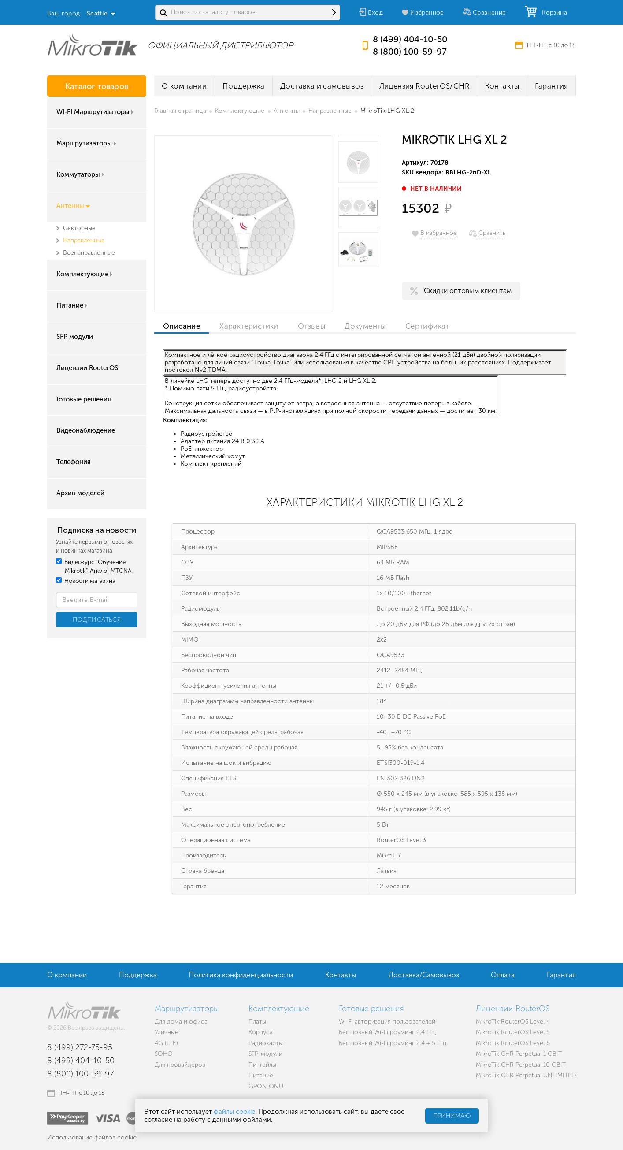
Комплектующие (85, 274)
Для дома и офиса (181, 1021)
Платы (257, 1021)
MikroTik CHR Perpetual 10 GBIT (521, 1064)
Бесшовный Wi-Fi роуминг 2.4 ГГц (387, 1032)
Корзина (552, 12)
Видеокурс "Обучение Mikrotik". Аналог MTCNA (94, 566)
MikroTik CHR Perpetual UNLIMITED (526, 1075)
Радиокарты (265, 1043)
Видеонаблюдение (85, 430)
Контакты (502, 86)
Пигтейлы (262, 1064)
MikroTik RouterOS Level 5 (513, 1032)
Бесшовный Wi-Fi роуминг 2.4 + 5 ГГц (392, 1043)
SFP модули (74, 337)
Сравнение (489, 12)
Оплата (503, 975)
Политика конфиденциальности (241, 975)
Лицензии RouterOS (87, 368)
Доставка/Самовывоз (424, 975)
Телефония (73, 462)
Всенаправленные (89, 252)
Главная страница (180, 111)
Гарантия (551, 86)
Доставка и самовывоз (321, 86)
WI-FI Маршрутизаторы (95, 112)
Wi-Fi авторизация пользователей (387, 1021)
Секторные (79, 228)
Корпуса (260, 1032)
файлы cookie (234, 1112)
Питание (72, 305)
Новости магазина (85, 581)
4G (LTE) (166, 1043)
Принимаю (452, 1116)
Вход (375, 12)
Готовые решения (83, 399)
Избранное (427, 12)
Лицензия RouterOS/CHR (424, 86)
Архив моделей (80, 493)
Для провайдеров (180, 1064)
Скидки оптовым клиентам (468, 290)
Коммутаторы (81, 174)
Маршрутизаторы (87, 143)
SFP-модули (265, 1053)
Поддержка (243, 86)
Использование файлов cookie (92, 1137)
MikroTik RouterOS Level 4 (513, 1021)
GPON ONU (265, 1086)
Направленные (84, 240)
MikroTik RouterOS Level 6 (513, 1043)
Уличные (166, 1032)
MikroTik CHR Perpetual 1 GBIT (519, 1053)
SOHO (164, 1053)
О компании (184, 86)
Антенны (73, 206)
